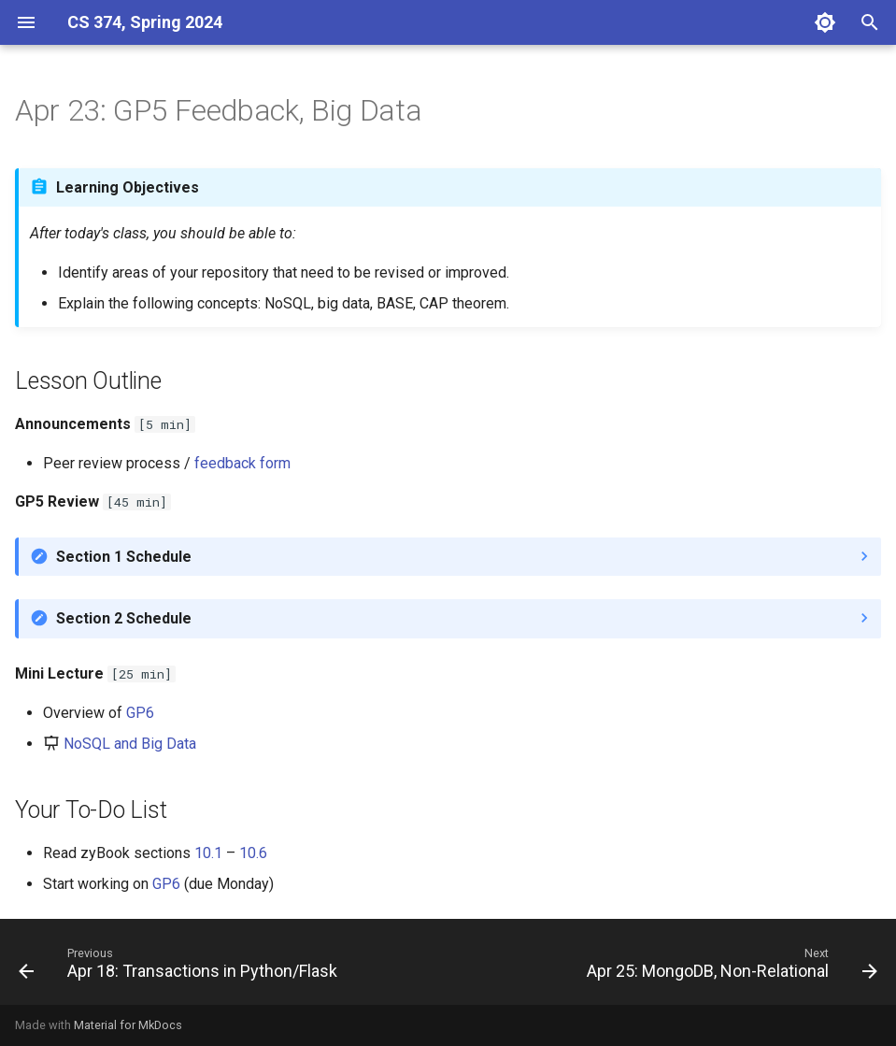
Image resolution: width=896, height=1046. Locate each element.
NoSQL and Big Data (130, 743)
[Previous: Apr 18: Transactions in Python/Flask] (181, 967)
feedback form (242, 463)
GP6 (140, 713)
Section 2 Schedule (124, 618)
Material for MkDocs (128, 1025)
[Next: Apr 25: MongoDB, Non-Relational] (729, 967)
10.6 (253, 853)
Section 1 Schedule (124, 557)
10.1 (208, 853)
